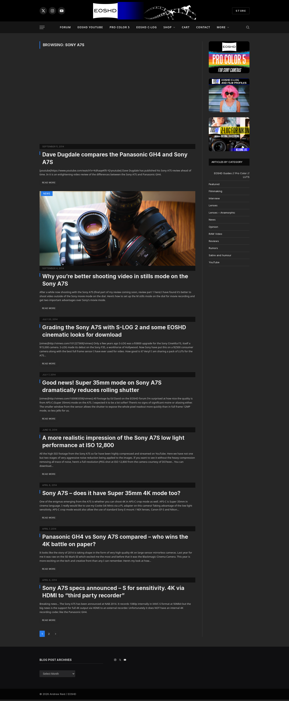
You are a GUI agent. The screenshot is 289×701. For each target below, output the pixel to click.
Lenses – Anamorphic (222, 212)
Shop (167, 27)
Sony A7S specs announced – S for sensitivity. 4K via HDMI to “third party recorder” (113, 593)
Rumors (213, 248)
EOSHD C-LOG (146, 27)
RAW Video (215, 233)
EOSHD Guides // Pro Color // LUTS (231, 175)
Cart (186, 27)
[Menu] (42, 27)
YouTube (214, 262)
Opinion (213, 226)
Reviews (214, 241)
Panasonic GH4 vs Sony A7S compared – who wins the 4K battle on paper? (115, 542)
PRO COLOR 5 (120, 27)
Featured (214, 184)
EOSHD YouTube (90, 27)
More (221, 27)
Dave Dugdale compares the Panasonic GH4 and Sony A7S (115, 158)
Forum (65, 27)
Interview (214, 198)
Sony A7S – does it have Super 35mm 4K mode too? (111, 494)
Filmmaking (215, 191)
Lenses (213, 205)
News (46, 193)
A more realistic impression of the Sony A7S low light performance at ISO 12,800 (113, 442)
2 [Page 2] (49, 635)
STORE (241, 10)
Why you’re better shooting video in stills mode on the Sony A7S (115, 280)
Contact (203, 27)
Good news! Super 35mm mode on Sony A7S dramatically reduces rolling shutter (101, 387)
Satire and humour (220, 255)
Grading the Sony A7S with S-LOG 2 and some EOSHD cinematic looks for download (114, 331)
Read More (49, 182)
